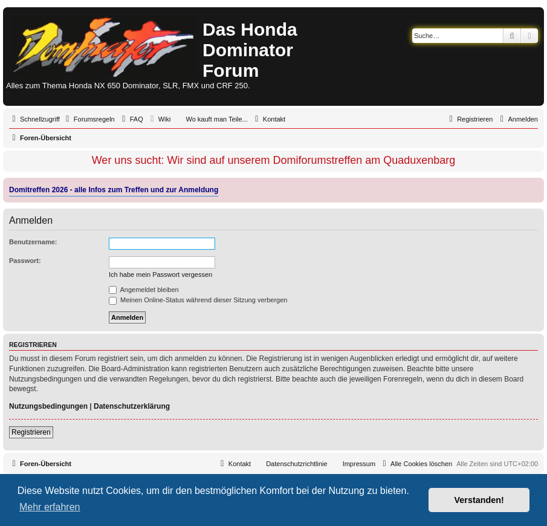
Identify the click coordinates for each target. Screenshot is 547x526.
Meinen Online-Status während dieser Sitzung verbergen (198, 300)
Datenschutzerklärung (132, 406)
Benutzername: (33, 241)
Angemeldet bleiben (144, 289)
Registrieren (31, 432)
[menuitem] (89, 119)
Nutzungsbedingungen (48, 406)
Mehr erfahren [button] (49, 507)
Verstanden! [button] (479, 500)
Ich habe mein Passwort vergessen (160, 274)
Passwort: (25, 260)
